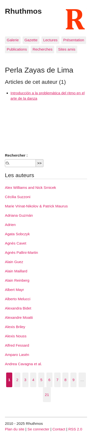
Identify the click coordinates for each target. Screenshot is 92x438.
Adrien (10, 225)
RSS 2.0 (75, 429)
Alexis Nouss (15, 336)
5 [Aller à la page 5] (41, 380)
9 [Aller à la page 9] (73, 380)
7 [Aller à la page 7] (57, 380)
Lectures (50, 40)
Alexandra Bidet (18, 308)
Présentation (73, 40)
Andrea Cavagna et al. (23, 364)
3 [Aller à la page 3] (25, 380)
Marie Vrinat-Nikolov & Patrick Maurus (36, 206)
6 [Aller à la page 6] (49, 380)
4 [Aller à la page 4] (33, 380)
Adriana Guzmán (19, 215)
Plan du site (14, 429)
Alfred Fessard (17, 345)
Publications (17, 49)
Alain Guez (14, 262)
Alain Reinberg (17, 280)
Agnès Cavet (15, 243)
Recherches (43, 49)
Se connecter (38, 429)
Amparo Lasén (17, 355)
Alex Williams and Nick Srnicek (30, 187)
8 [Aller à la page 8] (65, 380)
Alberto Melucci (17, 299)
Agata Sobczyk (17, 234)
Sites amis (66, 49)
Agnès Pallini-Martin (21, 252)
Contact (59, 429)
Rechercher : (16, 155)
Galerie (13, 40)
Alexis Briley (15, 327)
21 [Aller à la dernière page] (47, 395)
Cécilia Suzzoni (17, 197)
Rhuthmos (23, 11)
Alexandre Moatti (19, 317)
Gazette (31, 40)
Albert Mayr (14, 290)
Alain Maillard (16, 271)
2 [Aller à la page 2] (17, 380)
